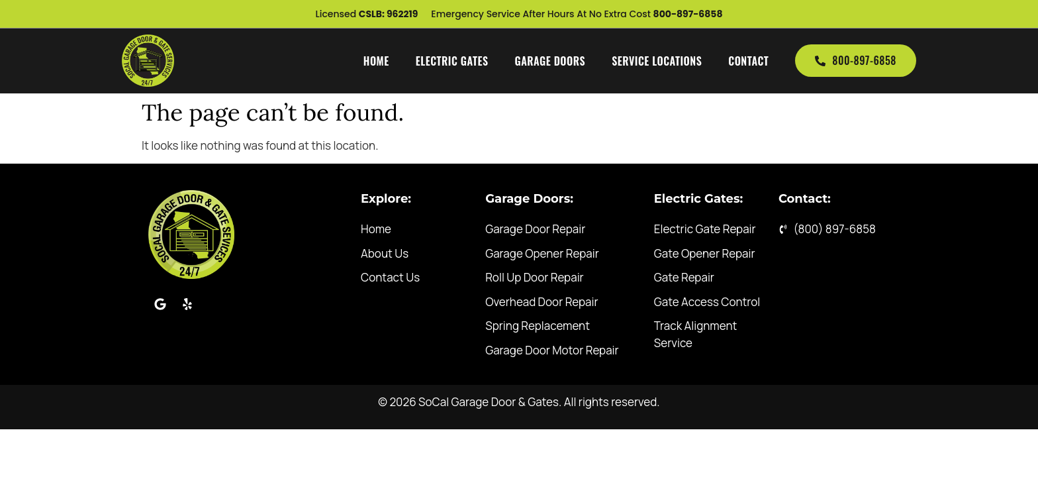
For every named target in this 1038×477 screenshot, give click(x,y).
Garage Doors (550, 61)
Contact (748, 61)
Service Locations (657, 61)
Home (376, 61)
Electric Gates (452, 61)
